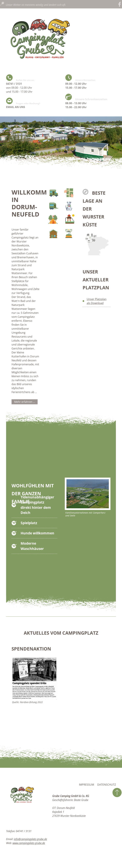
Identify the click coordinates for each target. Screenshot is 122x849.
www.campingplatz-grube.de (29, 843)
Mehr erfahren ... (24, 402)
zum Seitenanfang (117, 792)
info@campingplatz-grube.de (30, 839)
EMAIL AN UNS (15, 107)
